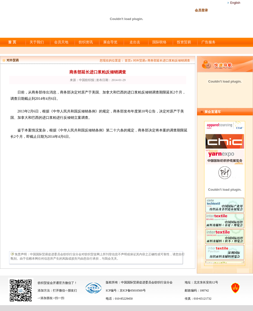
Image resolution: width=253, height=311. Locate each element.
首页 (128, 60)
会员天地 (61, 42)
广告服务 (208, 42)
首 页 (12, 42)
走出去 (135, 42)
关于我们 (37, 42)
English (235, 3)
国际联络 (159, 42)
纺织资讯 (86, 42)
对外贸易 (139, 60)
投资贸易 (184, 42)
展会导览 (110, 42)
